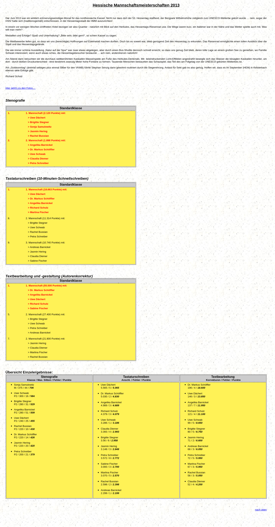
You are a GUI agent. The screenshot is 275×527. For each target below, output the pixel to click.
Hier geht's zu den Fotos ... (20, 88)
